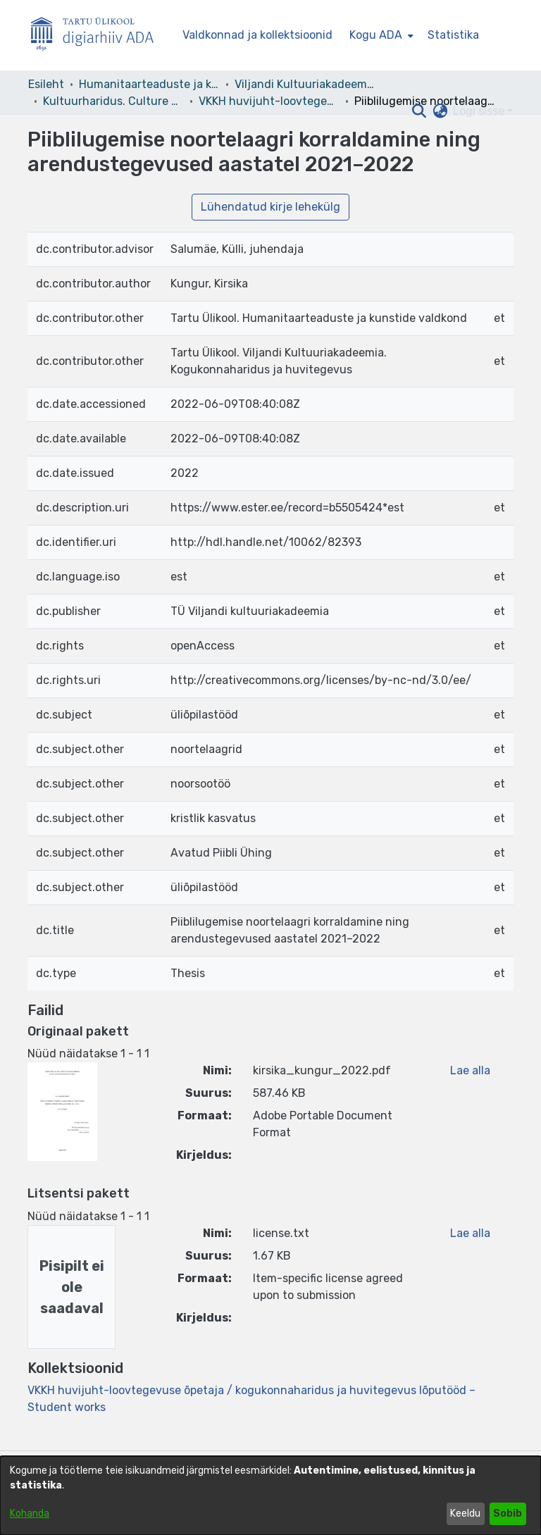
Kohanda (29, 1514)
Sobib (507, 1514)
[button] (419, 111)
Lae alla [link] (470, 1070)
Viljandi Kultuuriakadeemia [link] (305, 84)
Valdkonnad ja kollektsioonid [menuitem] (257, 35)
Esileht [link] (46, 84)
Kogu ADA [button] (375, 35)
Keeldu (465, 1514)
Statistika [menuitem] (453, 35)
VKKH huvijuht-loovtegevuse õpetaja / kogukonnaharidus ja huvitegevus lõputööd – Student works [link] (269, 101)
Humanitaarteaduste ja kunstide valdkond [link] (149, 84)
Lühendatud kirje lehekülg (270, 206)
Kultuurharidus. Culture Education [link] (113, 101)
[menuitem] (380, 35)
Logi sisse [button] (480, 111)
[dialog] (270, 1495)
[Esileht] (97, 35)
